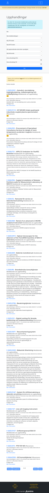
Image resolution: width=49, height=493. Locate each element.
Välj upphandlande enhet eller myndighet (17, 49)
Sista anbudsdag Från (12, 58)
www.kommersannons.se (15, 27)
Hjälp (15, 487)
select (41, 38)
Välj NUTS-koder (11, 44)
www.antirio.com (33, 487)
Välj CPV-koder (10, 40)
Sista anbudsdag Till (12, 62)
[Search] (25, 33)
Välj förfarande (10, 53)
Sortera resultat (11, 84)
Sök (7, 31)
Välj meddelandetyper (12, 36)
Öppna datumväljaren (41, 60)
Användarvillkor (34, 484)
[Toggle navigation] (41, 2)
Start (15, 484)
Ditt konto (15, 486)
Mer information (11, 105)
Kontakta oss (34, 486)
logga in (22, 78)
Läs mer (44, 7)
